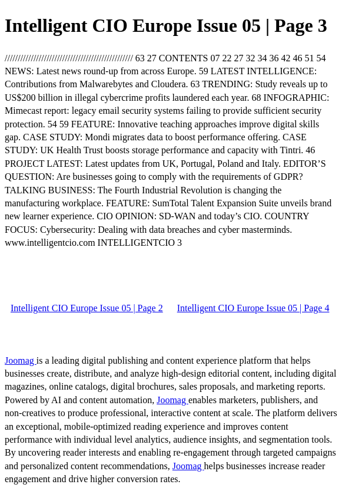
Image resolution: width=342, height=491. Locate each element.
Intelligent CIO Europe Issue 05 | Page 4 (253, 308)
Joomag (20, 360)
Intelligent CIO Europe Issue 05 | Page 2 (87, 308)
